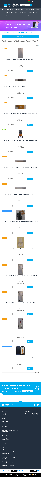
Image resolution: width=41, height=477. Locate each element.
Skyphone (3, 32)
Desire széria (16, 32)
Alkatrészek (8, 32)
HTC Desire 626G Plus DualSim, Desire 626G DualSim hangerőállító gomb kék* (20, 194)
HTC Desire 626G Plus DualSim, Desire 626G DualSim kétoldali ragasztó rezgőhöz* (20, 248)
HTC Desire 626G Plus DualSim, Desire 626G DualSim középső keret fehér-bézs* (20, 275)
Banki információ (34, 413)
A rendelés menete (24, 1)
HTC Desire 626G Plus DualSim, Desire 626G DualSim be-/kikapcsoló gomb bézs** (20, 86)
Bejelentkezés (11, 1)
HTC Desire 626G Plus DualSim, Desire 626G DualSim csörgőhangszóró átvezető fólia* (20, 113)
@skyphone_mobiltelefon (7, 447)
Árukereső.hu (20, 472)
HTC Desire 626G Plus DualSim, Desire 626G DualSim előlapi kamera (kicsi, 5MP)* (20, 140)
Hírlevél (15, 1)
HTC (12, 32)
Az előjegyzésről (34, 414)
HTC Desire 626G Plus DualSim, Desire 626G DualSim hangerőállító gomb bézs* (20, 167)
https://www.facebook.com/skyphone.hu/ (10, 451)
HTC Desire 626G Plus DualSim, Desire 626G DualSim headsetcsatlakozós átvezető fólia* (20, 221)
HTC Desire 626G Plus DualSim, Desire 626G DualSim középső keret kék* (20, 302)
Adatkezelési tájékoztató (24, 414)
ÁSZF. (18, 1)
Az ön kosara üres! (35, 6)
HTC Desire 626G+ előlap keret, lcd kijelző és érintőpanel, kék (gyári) (20, 357)
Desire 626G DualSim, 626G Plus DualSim (26, 32)
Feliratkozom (27, 391)
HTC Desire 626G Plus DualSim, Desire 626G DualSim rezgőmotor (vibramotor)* (20, 330)
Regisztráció (5, 1)
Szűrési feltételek (20, 36)
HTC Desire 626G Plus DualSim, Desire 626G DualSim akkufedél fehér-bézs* (20, 59)
